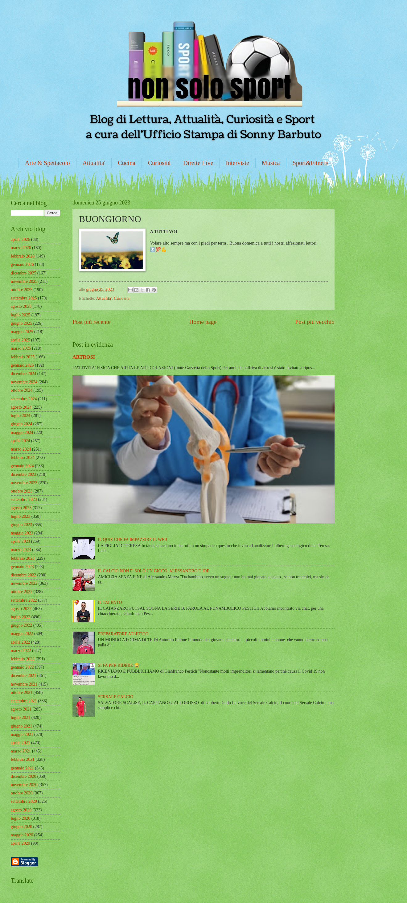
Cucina (126, 162)
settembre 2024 (24, 399)
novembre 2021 (24, 684)
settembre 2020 (24, 801)
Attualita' (94, 162)
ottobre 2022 (21, 591)
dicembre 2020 (23, 776)
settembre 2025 (24, 298)
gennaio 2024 (22, 466)
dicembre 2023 (23, 474)
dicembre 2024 (23, 373)
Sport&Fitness (310, 162)
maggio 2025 (22, 331)
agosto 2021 (21, 709)
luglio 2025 (20, 315)
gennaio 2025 (22, 365)
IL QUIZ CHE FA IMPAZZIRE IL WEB (132, 539)
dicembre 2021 (23, 675)
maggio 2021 (22, 734)
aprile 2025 (20, 340)
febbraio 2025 (23, 357)
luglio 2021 (20, 717)
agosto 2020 (21, 810)
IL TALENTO (110, 602)
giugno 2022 (21, 625)
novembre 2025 (24, 281)
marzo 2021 (21, 751)
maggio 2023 (22, 533)
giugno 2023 (21, 524)
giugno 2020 (21, 826)
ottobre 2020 (21, 793)
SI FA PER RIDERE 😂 (118, 665)
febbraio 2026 (23, 256)
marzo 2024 (21, 449)
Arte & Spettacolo (47, 162)
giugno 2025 (21, 323)
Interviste (237, 162)
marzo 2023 (21, 549)
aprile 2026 (20, 239)
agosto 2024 (21, 407)
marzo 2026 (21, 247)
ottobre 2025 (21, 289)
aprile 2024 (20, 441)
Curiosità (159, 162)
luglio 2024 (20, 415)
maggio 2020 (22, 835)
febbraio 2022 (23, 659)
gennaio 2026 (22, 264)
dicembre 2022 (23, 575)
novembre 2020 (24, 784)
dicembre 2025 (23, 273)
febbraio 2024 (23, 457)
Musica (271, 162)
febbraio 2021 (23, 759)
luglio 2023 (20, 516)
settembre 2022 (24, 600)
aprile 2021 (20, 742)
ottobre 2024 (21, 390)
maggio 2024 (22, 432)
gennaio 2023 (22, 566)
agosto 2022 (21, 608)
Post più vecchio (315, 322)
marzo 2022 (21, 650)
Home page (202, 322)
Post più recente (91, 322)
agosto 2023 (21, 507)
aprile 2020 (20, 843)
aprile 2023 (20, 541)
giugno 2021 (21, 726)
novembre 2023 (24, 482)
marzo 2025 (21, 348)
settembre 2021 (24, 701)
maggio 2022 (22, 633)
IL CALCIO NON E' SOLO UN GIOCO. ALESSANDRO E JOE (153, 571)
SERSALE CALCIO (116, 697)
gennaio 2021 (22, 768)
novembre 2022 (24, 583)
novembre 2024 (24, 382)
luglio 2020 (20, 818)
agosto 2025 (21, 306)
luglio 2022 (20, 617)
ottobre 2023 (21, 491)
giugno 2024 (21, 424)
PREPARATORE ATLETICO (123, 634)
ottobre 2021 (21, 692)
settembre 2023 (24, 499)
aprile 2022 (20, 642)
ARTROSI (83, 357)
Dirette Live (198, 162)
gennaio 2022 (22, 667)
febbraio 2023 (23, 558)
